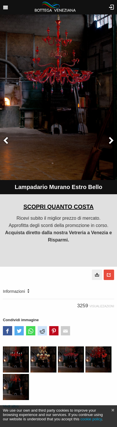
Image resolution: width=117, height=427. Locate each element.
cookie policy (91, 419)
